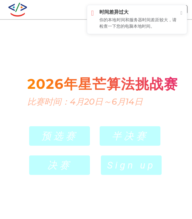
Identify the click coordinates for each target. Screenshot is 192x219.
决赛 (59, 165)
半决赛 (130, 136)
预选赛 (59, 136)
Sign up (131, 165)
